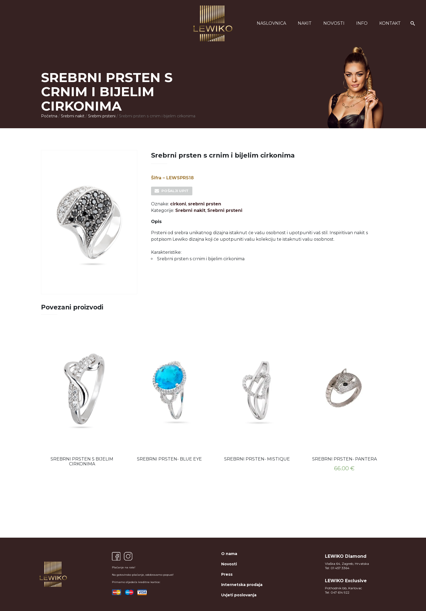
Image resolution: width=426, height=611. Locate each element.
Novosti (333, 23)
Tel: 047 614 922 (337, 592)
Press (227, 574)
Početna (49, 116)
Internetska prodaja (241, 584)
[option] (82, 397)
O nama (229, 553)
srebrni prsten (204, 203)
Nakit (305, 23)
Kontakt (390, 23)
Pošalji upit (175, 191)
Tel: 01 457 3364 (337, 568)
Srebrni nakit (72, 116)
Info (362, 23)
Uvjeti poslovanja (238, 595)
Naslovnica (271, 23)
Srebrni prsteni (101, 116)
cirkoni (178, 203)
